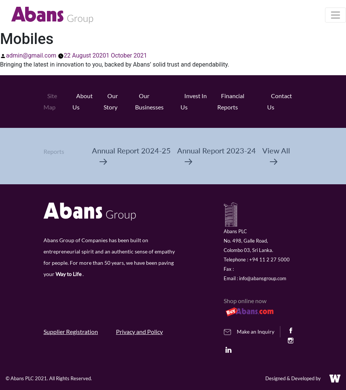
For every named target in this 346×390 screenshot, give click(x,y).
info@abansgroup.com (262, 278)
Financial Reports (230, 101)
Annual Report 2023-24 (216, 155)
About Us (82, 101)
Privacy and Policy (139, 331)
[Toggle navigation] (335, 15)
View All (276, 155)
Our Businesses (149, 101)
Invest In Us (194, 101)
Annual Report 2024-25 (131, 155)
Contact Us (279, 101)
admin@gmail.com (31, 55)
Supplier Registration (71, 331)
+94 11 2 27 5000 (269, 259)
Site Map (50, 101)
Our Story (111, 101)
